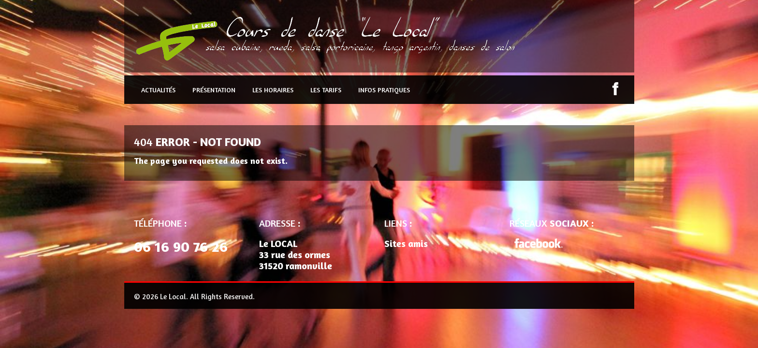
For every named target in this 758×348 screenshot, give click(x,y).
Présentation (213, 90)
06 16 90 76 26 (181, 246)
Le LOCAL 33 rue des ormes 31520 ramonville (295, 254)
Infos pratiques (384, 90)
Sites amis (406, 243)
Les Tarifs (325, 90)
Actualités (158, 90)
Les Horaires (272, 90)
